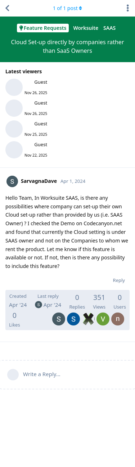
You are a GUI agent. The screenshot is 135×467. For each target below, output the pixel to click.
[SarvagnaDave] (58, 314)
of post (67, 8)
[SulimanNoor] (73, 314)
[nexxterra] (117, 314)
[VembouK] (102, 314)
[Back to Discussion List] (7, 8)
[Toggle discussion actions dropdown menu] (128, 8)
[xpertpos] (88, 314)
